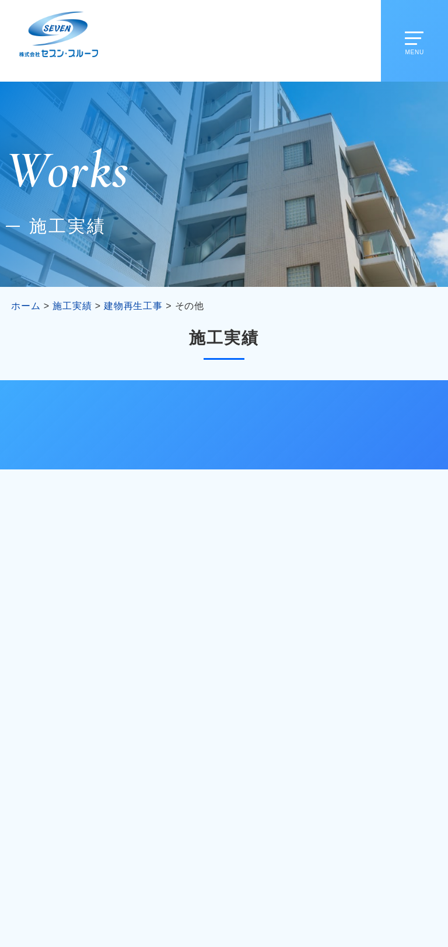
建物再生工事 (224, 424)
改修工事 (77, 424)
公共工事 (371, 424)
